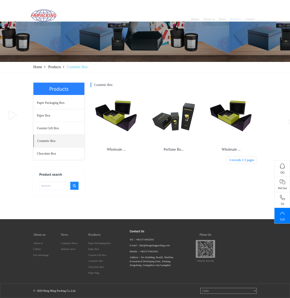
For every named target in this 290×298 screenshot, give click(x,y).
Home (37, 67)
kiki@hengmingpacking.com (154, 247)
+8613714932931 (145, 242)
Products (54, 67)
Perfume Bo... (174, 149)
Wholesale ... (116, 149)
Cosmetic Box (103, 84)
